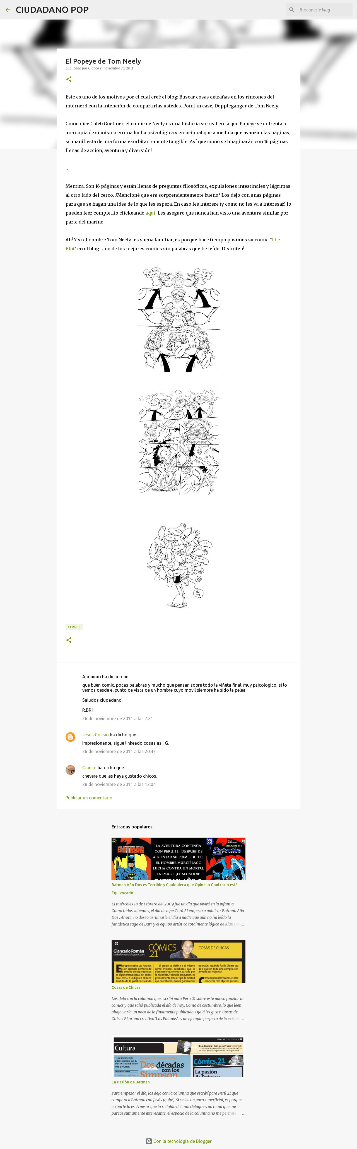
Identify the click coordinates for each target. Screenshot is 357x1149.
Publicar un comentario (89, 797)
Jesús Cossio (95, 734)
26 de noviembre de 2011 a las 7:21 (117, 718)
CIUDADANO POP (52, 9)
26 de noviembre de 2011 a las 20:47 (119, 751)
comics (74, 627)
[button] (69, 79)
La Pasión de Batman (131, 1082)
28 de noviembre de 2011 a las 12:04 (119, 784)
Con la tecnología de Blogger (179, 1141)
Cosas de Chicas (126, 987)
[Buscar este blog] (323, 9)
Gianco (89, 767)
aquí (150, 213)
